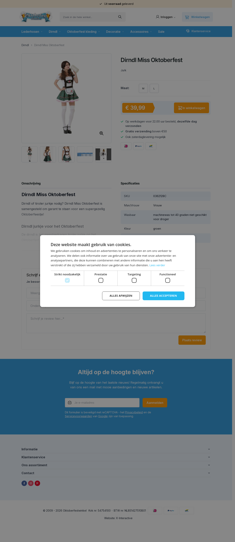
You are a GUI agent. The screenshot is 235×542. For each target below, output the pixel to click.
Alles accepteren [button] (163, 296)
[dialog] (117, 271)
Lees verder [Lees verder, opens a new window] (157, 265)
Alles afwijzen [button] (120, 296)
